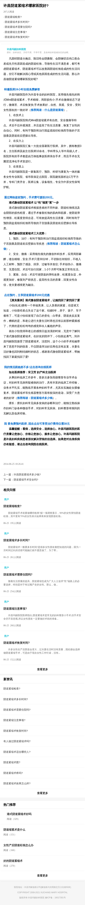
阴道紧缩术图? (11, 762)
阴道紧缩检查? (13, 16)
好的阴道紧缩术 (13, 860)
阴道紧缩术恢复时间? (17, 36)
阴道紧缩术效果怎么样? (16, 783)
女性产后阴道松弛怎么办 (18, 845)
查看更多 (42, 669)
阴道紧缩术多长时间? (17, 21)
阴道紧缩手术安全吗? (26, 479)
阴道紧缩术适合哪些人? (16, 751)
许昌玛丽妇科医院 (36, 897)
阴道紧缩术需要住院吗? (18, 26)
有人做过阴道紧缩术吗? (16, 741)
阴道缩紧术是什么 (14, 829)
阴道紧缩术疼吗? (13, 772)
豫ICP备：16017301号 (55, 897)
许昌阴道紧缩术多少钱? (27, 474)
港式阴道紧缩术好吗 (19, 814)
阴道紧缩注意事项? (16, 32)
